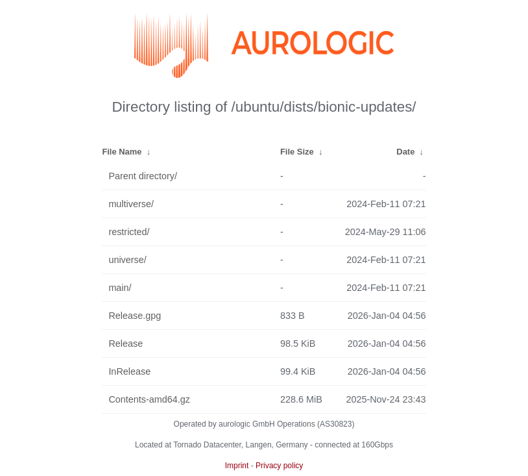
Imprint (237, 465)
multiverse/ (131, 204)
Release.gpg (134, 315)
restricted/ (128, 232)
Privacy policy (279, 465)
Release (125, 343)
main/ (119, 287)
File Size (297, 152)
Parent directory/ (142, 176)
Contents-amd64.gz (149, 399)
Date (405, 152)
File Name (121, 152)
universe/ (127, 260)
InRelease (129, 371)
